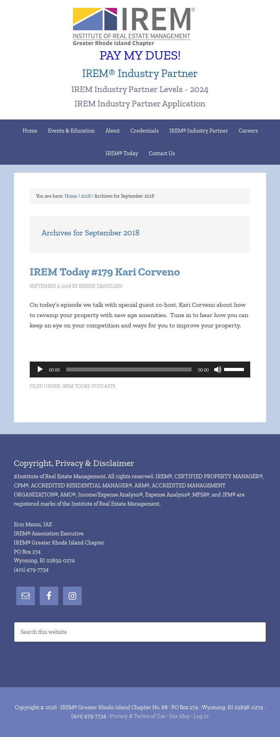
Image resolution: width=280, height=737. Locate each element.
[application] (140, 369)
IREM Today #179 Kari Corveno (105, 271)
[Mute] (218, 369)
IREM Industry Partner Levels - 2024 (140, 89)
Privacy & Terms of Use (137, 716)
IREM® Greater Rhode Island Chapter (140, 28)
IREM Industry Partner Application (140, 103)
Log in (201, 716)
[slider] (129, 369)
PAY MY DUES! (140, 55)
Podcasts (103, 386)
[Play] (40, 369)
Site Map (179, 716)
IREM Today (76, 386)
